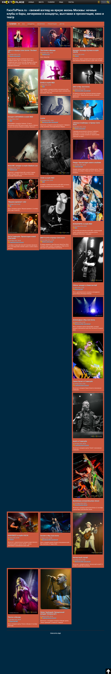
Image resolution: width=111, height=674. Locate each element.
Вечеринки (41, 24)
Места (41, 2)
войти (99, 2)
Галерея (51, 2)
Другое (62, 24)
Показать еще (55, 634)
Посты (71, 2)
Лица (61, 2)
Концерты (31, 24)
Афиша (31, 2)
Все (23, 24)
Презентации (52, 24)
